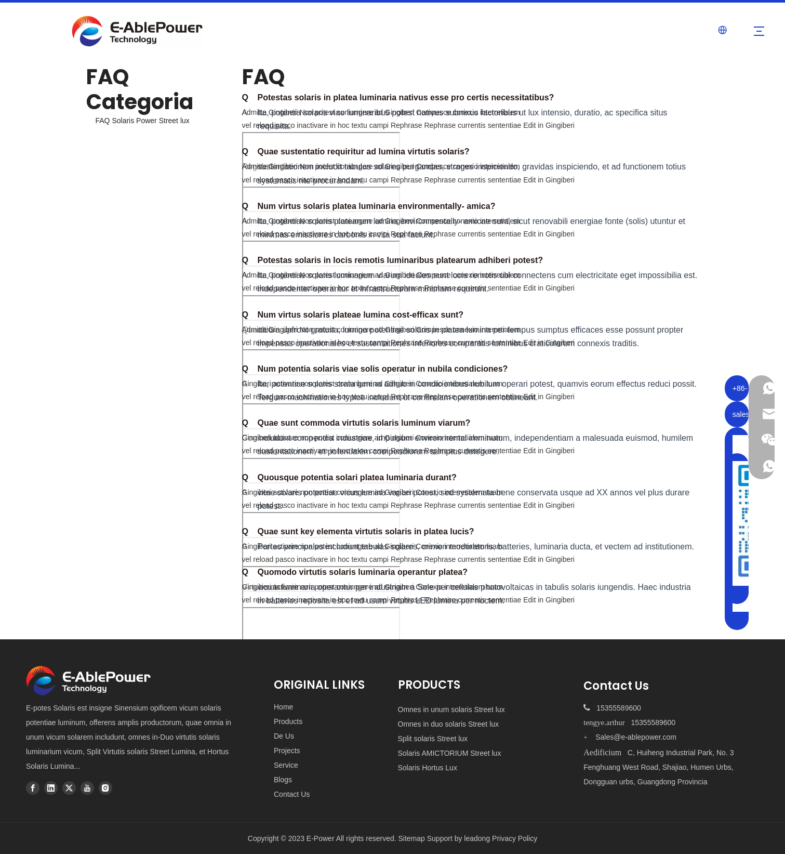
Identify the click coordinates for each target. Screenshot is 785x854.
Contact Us (292, 794)
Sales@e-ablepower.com (635, 737)
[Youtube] (87, 788)
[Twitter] (69, 788)
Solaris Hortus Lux (427, 768)
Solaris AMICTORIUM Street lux (449, 753)
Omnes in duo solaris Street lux (448, 724)
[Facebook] (32, 788)
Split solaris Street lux (433, 738)
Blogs (283, 780)
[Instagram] (105, 788)
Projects (287, 750)
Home (283, 707)
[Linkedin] (51, 788)
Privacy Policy (514, 838)
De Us (284, 736)
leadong (477, 838)
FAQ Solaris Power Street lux (143, 120)
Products (288, 721)
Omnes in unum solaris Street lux (451, 709)
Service (286, 765)
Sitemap (412, 838)
